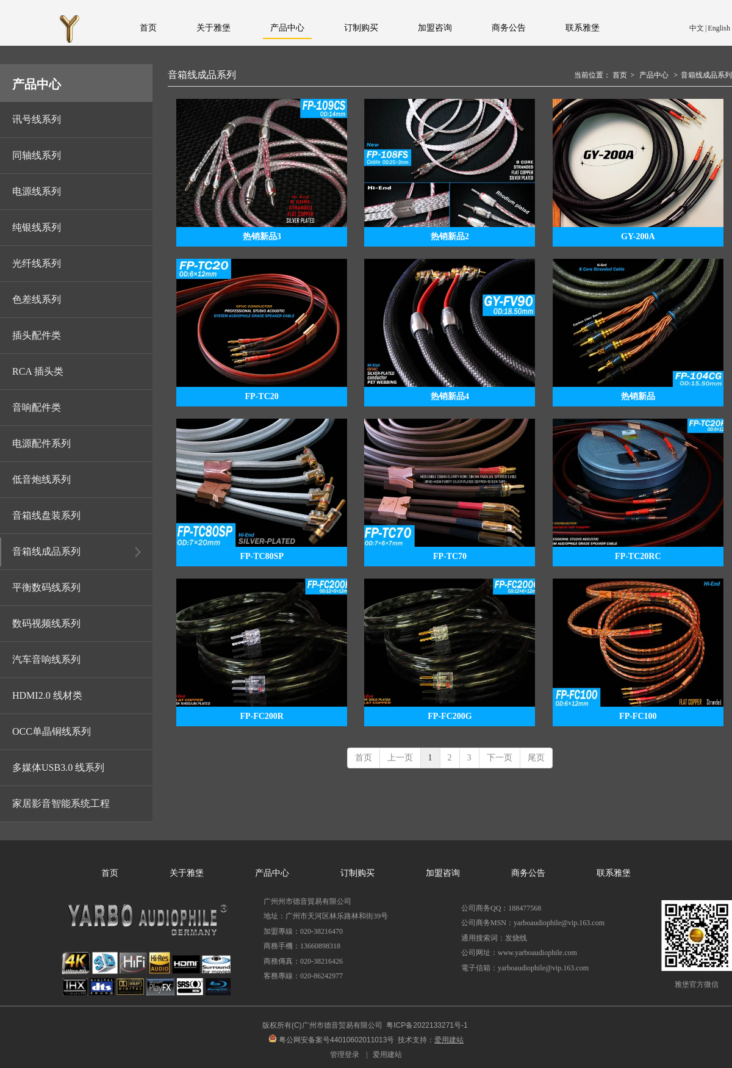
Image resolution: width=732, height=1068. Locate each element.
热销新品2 (450, 236)
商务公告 (528, 873)
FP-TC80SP (262, 556)
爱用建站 (387, 1054)
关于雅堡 (187, 873)
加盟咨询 (443, 873)
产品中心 (654, 75)
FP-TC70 (450, 556)
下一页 (499, 757)
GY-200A (638, 236)
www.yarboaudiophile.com (537, 952)
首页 (619, 75)
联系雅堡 (614, 873)
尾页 (536, 757)
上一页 (400, 757)
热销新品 (638, 396)
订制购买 (357, 873)
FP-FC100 (637, 716)
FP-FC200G (450, 716)
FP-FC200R (262, 716)
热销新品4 (450, 396)
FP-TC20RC (638, 556)
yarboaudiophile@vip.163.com (543, 968)
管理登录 (344, 1054)
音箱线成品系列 (706, 75)
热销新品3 (262, 236)
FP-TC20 (262, 396)
